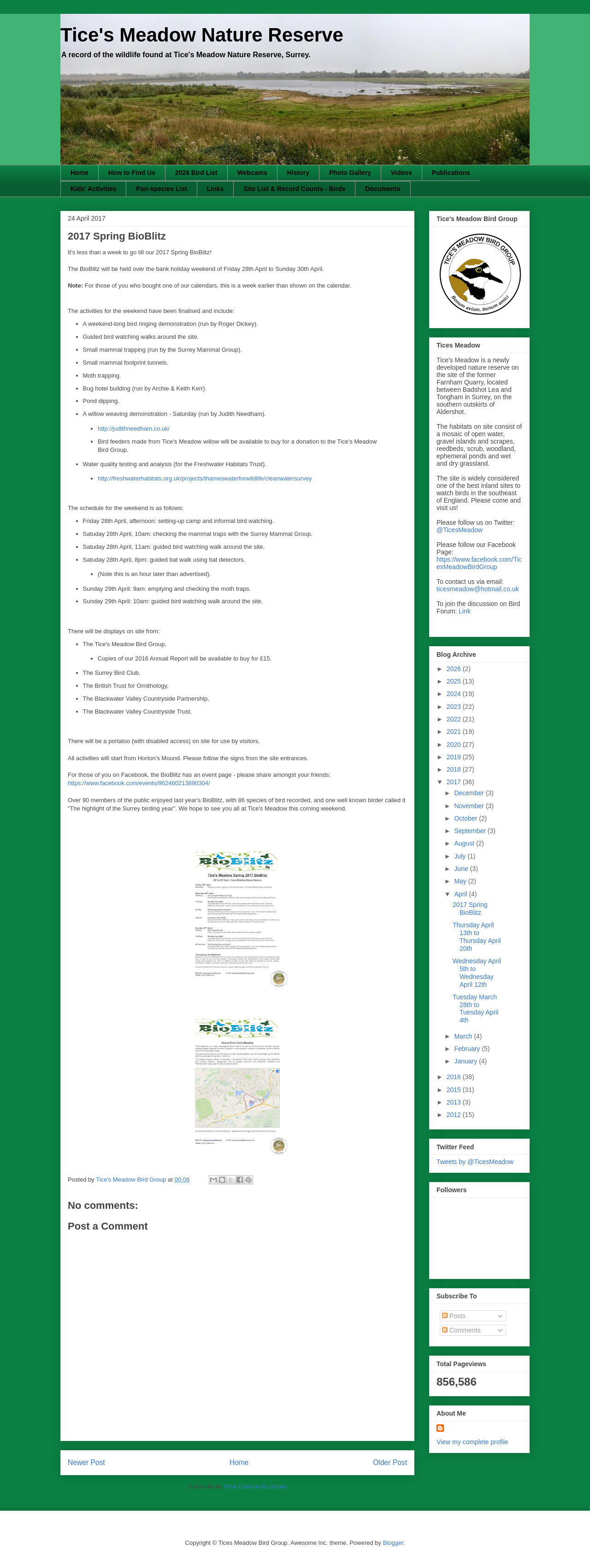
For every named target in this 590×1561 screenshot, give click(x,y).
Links (215, 188)
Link (465, 611)
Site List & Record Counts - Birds (294, 188)
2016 (455, 1077)
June (462, 868)
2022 (455, 719)
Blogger (393, 1542)
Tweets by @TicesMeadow (475, 1161)
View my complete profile (472, 1442)
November (469, 806)
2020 (455, 744)
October (466, 818)
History (298, 172)
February (468, 1048)
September (470, 831)
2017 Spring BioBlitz (470, 908)
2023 (455, 706)
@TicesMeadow (460, 530)
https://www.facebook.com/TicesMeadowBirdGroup (479, 563)
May (461, 881)
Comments (461, 1330)
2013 (455, 1102)
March (464, 1036)
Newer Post (86, 1462)
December (469, 793)
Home (79, 172)
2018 (455, 769)
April (461, 894)
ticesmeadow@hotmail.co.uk (478, 589)
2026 (455, 668)
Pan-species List (161, 188)
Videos (401, 172)
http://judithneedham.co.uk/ (134, 428)
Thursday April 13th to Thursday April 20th (477, 936)
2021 (455, 731)
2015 (455, 1089)
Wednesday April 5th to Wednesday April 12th (477, 972)
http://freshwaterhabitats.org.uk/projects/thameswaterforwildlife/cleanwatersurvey (205, 478)
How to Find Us (131, 172)
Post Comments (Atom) (255, 1486)
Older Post (390, 1462)
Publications (451, 172)
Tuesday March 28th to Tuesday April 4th (475, 1008)
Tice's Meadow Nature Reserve (201, 35)
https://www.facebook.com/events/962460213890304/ (139, 783)
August (465, 843)
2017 (455, 782)
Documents (382, 188)
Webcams (252, 172)
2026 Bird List (196, 172)
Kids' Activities (93, 188)
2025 (455, 681)
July (460, 856)
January (466, 1061)
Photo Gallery (350, 172)
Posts (454, 1316)
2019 (455, 757)
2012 (455, 1114)
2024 (455, 693)
